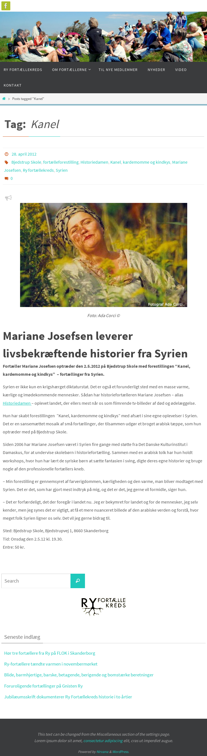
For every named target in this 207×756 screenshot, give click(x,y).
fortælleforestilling (61, 162)
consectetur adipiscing (103, 739)
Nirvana (102, 750)
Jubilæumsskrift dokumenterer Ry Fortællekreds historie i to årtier (68, 696)
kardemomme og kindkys (146, 162)
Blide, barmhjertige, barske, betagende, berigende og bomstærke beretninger (79, 674)
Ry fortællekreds (38, 169)
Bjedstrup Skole (26, 162)
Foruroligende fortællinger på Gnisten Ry (43, 685)
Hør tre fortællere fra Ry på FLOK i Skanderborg (49, 652)
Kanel (115, 162)
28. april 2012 (24, 154)
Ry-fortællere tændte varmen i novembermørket (51, 663)
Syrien (62, 169)
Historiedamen (94, 162)
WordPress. (120, 750)
